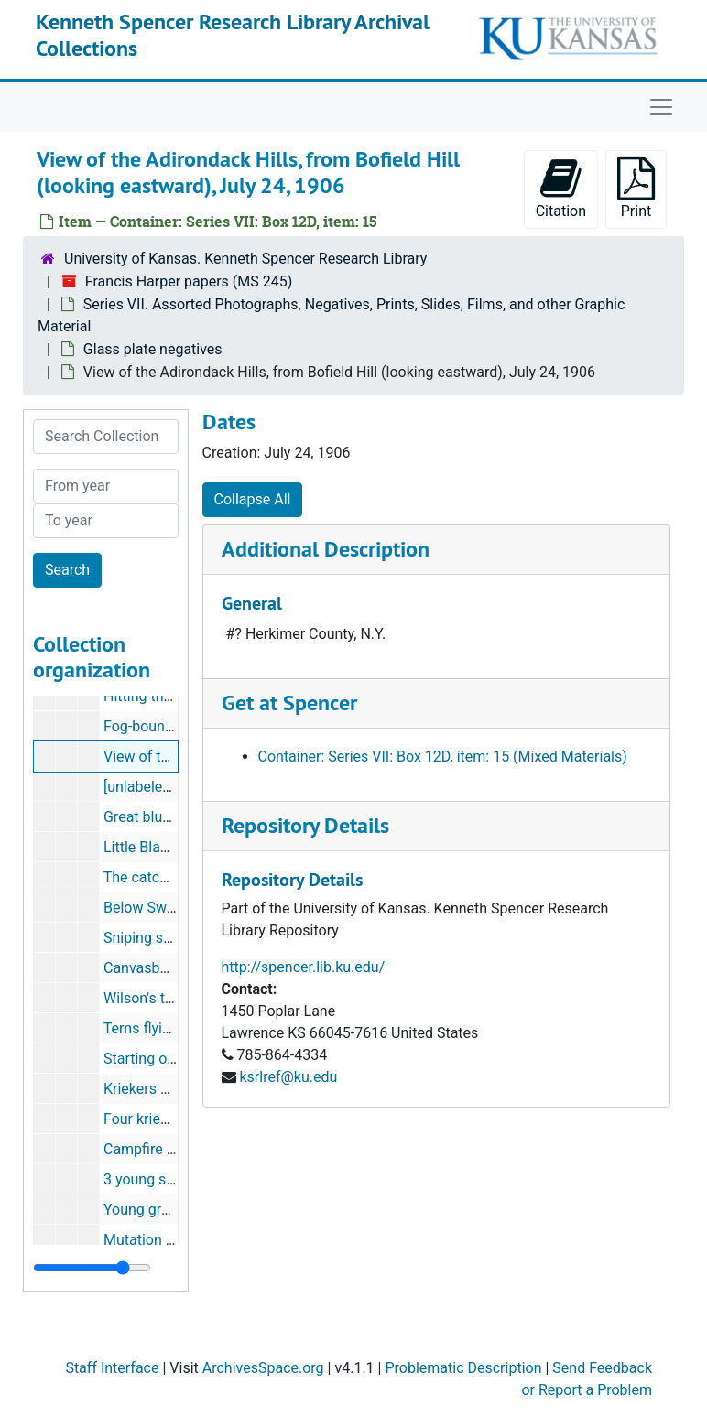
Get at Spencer (289, 702)
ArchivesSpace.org (263, 1368)
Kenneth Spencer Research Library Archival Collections (233, 34)
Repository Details (305, 825)
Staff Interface (111, 1368)
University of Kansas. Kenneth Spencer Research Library (245, 258)
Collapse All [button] (252, 499)
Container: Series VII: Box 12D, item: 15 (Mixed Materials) (442, 756)
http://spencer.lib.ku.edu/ (304, 967)
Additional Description (326, 549)
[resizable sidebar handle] (92, 1267)
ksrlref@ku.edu (288, 1077)
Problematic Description (463, 1368)
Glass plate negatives (153, 349)
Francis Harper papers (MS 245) (188, 281)
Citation (561, 188)
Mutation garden (157, 1239)
